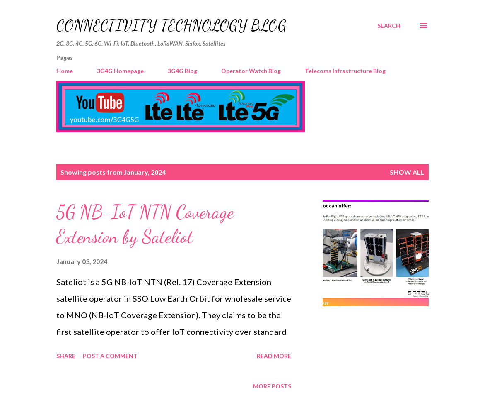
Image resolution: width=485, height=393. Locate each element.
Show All (407, 172)
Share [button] (65, 355)
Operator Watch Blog (251, 70)
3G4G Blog (182, 70)
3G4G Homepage (120, 70)
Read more (274, 355)
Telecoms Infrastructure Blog (345, 70)
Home (64, 70)
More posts (272, 386)
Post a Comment (110, 355)
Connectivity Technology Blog (171, 25)
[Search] (389, 25)
